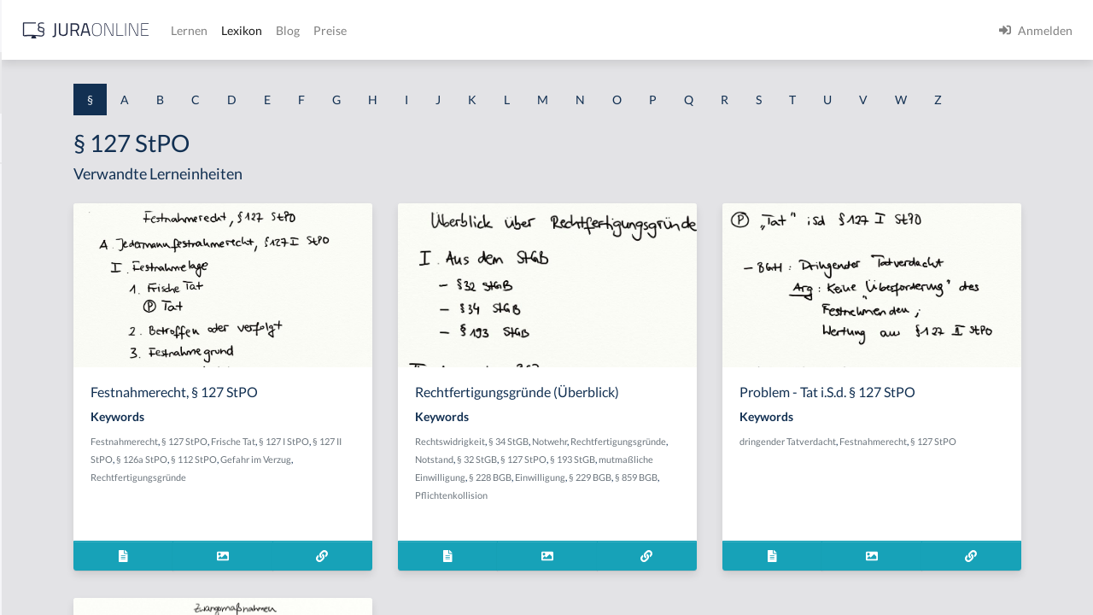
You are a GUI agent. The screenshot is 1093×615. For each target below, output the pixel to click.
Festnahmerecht (337, 472)
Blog (559, 30)
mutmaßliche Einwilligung (704, 508)
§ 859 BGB (719, 526)
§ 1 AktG (36, 181)
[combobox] (137, 83)
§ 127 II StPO (355, 490)
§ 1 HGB (35, 297)
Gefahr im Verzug (338, 508)
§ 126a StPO (410, 490)
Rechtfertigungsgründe (425, 508)
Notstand (694, 490)
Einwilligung (624, 526)
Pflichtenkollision (612, 544)
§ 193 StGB (624, 508)
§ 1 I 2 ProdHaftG (60, 450)
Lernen (460, 30)
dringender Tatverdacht (898, 472)
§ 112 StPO (463, 490)
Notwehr (710, 472)
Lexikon (513, 30)
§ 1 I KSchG (43, 527)
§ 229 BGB (673, 526)
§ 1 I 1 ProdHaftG (60, 373)
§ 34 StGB (670, 472)
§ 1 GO (32, 258)
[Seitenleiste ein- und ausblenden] (246, 26)
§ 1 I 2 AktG (44, 412)
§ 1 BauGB (41, 220)
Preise (601, 30)
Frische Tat (446, 472)
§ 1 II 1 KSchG (50, 566)
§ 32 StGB (737, 490)
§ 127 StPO (397, 472)
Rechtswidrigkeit (611, 472)
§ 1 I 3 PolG (43, 489)
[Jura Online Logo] (358, 30)
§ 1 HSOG (39, 335)
